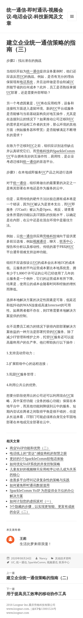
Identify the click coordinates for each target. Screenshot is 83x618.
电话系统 (26, 82)
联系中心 (66, 241)
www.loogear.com (17, 613)
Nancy (43, 558)
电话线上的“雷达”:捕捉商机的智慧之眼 (38, 453)
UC (22, 76)
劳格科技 (43, 151)
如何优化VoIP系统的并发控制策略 (35, 464)
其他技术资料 (63, 558)
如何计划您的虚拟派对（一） (31, 501)
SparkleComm (37, 562)
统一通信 (33, 71)
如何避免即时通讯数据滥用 (30, 485)
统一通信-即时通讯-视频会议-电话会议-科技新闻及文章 (34, 16)
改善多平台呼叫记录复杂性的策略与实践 (39, 480)
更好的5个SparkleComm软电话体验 (37, 458)
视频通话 (39, 241)
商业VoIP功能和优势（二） (30, 448)
